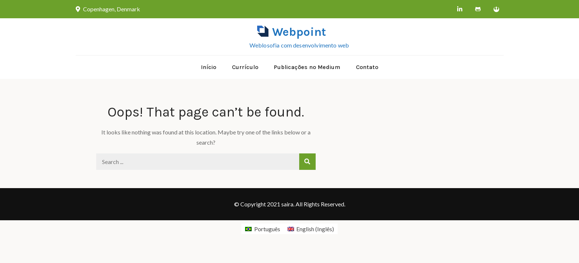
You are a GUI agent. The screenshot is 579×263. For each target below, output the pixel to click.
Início (208, 67)
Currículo (245, 67)
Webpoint (299, 32)
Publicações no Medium (307, 67)
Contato (367, 67)
